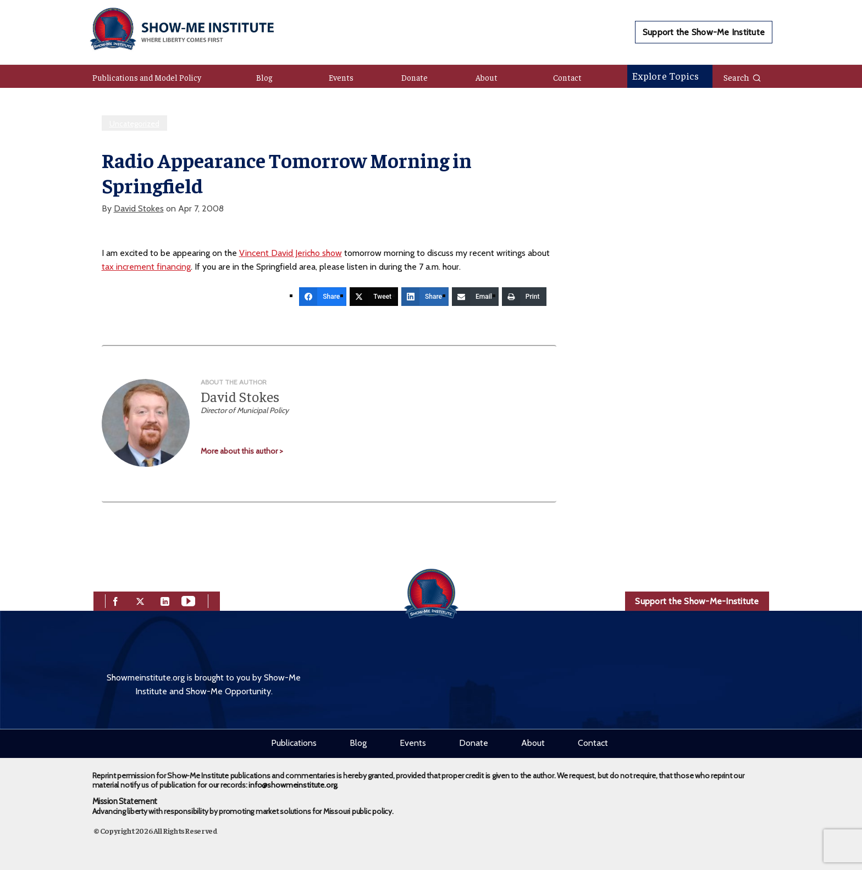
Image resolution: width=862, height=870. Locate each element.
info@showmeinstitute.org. (293, 785)
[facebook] (115, 600)
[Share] (322, 296)
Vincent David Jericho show (290, 253)
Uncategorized (134, 124)
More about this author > (242, 451)
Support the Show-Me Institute (704, 32)
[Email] (475, 296)
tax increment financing (146, 266)
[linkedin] (165, 600)
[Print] (524, 296)
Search (742, 76)
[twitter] (140, 600)
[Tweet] (374, 296)
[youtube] (188, 600)
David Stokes (139, 208)
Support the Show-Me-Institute (697, 601)
